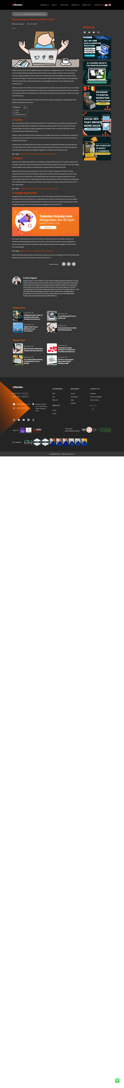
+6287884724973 (21, 408)
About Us (56, 405)
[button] (64, 264)
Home (16, 14)
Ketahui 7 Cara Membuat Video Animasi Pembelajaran (37, 154)
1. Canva (16, 110)
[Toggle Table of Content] (24, 107)
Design (21, 14)
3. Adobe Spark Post (20, 114)
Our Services (57, 389)
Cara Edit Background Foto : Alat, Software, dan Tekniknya (39, 188)
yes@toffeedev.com (23, 404)
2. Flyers (16, 112)
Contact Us (94, 389)
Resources (75, 389)
